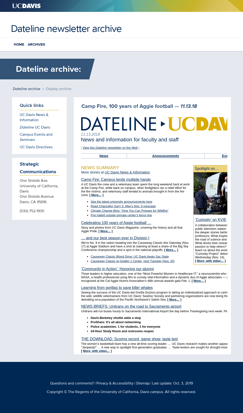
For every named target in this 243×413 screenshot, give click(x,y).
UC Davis (35, 127)
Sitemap (143, 383)
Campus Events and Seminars (36, 137)
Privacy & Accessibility (114, 383)
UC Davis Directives (36, 147)
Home (19, 44)
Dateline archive (26, 88)
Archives (36, 44)
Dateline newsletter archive (66, 28)
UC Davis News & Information (34, 117)
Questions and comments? (72, 383)
